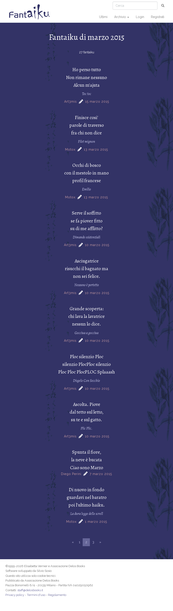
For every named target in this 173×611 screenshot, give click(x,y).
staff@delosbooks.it (30, 590)
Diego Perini (71, 474)
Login (140, 17)
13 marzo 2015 (96, 149)
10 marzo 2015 (97, 245)
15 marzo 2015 (97, 101)
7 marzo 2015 (101, 474)
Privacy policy (14, 595)
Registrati (157, 17)
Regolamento (57, 595)
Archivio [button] (121, 17)
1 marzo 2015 (96, 521)
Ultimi (103, 17)
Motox (70, 149)
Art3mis (70, 101)
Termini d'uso (36, 595)
